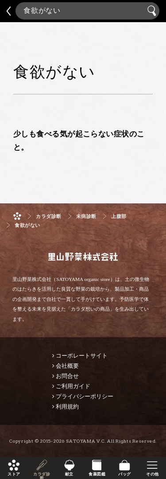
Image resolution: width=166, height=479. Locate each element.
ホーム (17, 216)
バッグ (124, 474)
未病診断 (86, 216)
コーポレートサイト (82, 355)
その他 (152, 474)
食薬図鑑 (97, 474)
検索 (152, 10)
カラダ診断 (41, 474)
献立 (69, 474)
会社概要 (67, 365)
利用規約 (67, 406)
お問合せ (67, 376)
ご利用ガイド (73, 386)
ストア (14, 474)
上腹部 (119, 216)
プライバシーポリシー (84, 396)
